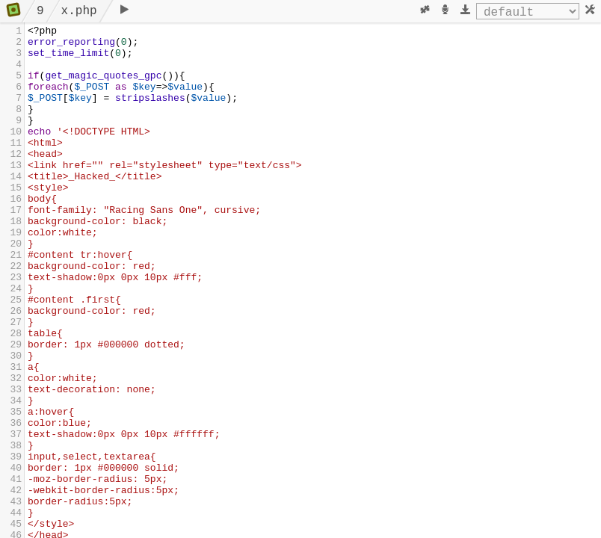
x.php (79, 11)
